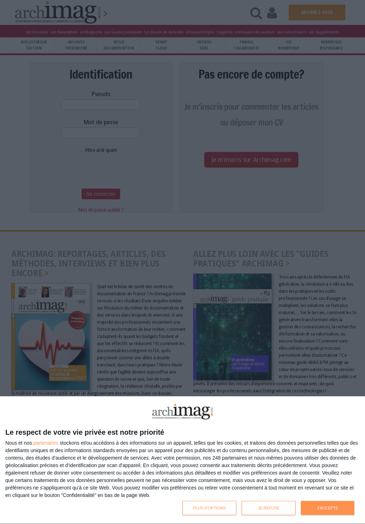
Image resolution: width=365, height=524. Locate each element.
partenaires (46, 442)
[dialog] (182, 460)
